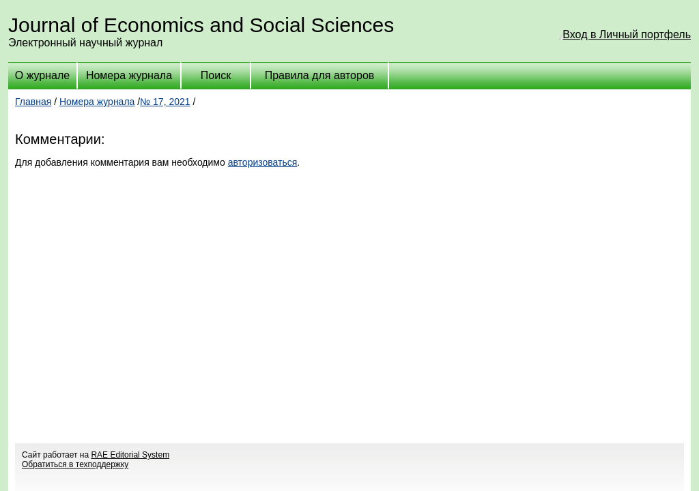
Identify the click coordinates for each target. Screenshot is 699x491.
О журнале (42, 75)
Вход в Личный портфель (626, 34)
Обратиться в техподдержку (75, 464)
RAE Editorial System (130, 455)
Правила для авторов (320, 75)
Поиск (216, 75)
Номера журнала (129, 75)
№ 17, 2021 (165, 101)
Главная (33, 101)
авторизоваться (263, 162)
